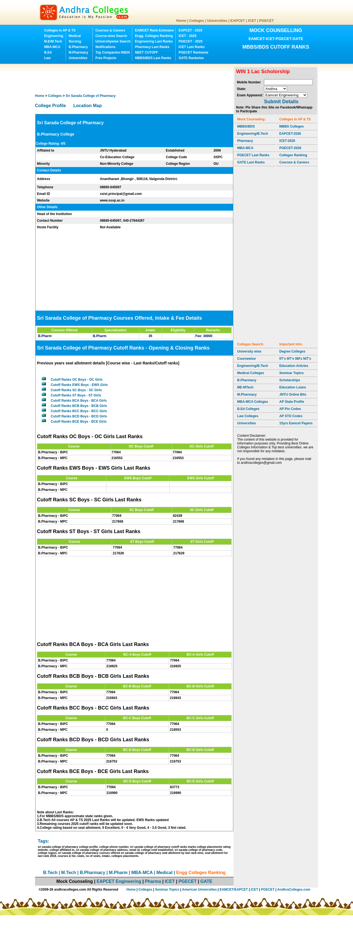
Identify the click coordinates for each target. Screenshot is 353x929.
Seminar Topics (291, 373)
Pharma (153, 881)
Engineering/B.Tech (252, 134)
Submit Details (281, 101)
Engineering (53, 36)
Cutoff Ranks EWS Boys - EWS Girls (79, 385)
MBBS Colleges (291, 126)
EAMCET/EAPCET (234, 889)
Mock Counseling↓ (251, 119)
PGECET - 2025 (190, 41)
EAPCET (238, 20)
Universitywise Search (112, 41)
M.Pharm (118, 872)
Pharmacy (245, 141)
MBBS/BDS (246, 126)
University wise (249, 351)
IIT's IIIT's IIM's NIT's (295, 359)
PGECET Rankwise (193, 52)
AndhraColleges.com (293, 889)
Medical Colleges (250, 373)
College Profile (50, 105)
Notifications (105, 47)
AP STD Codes (291, 416)
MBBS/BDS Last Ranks (153, 58)
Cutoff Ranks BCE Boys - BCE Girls (79, 422)
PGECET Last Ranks (253, 155)
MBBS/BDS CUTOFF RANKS (275, 47)
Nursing (75, 41)
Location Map (87, 105)
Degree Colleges (292, 351)
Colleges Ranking (293, 155)
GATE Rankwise (191, 58)
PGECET (266, 20)
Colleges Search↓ (250, 344)
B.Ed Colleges (248, 409)
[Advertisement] (135, 78)
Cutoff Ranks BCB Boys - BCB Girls (79, 406)
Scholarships (289, 380)
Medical (75, 36)
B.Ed (48, 52)
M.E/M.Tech (53, 41)
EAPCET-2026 (290, 134)
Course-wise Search (111, 36)
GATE (206, 881)
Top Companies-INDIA (112, 52)
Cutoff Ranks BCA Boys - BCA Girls (79, 401)
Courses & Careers (110, 30)
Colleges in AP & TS (60, 30)
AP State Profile (291, 402)
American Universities (199, 889)
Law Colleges (247, 416)
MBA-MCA (52, 47)
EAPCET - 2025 (190, 30)
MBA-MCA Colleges (252, 402)
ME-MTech (245, 387)
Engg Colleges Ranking (201, 872)
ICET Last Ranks (191, 47)
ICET (252, 20)
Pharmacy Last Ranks (152, 47)
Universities (217, 20)
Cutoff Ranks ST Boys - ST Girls (76, 395)
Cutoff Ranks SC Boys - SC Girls (76, 390)
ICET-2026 (287, 141)
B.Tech (50, 872)
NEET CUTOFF (146, 52)
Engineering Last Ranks (154, 41)
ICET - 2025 (187, 36)
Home (181, 20)
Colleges (196, 20)
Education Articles (293, 366)
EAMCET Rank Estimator (154, 30)
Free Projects (105, 58)
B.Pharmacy (78, 47)
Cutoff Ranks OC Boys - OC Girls (77, 380)
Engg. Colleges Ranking (154, 36)
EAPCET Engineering (119, 881)
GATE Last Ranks (251, 162)
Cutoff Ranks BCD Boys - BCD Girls (79, 416)
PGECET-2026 (290, 148)
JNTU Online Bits (292, 394)
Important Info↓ (291, 344)
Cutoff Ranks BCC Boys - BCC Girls (79, 411)
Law (47, 58)
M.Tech (68, 872)
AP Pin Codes (290, 409)
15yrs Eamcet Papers (296, 423)
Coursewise (246, 359)
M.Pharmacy (78, 52)
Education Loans (292, 387)
